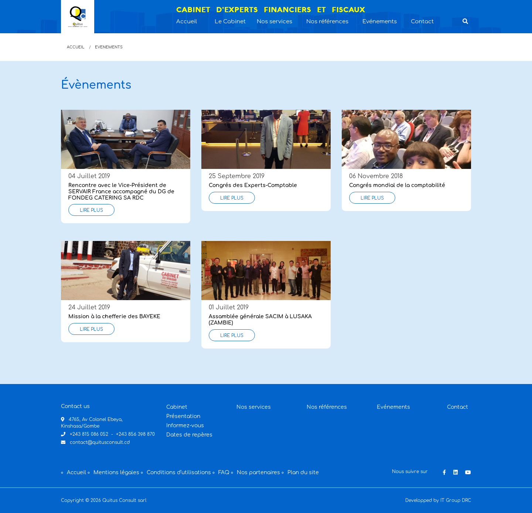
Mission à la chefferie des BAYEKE (114, 316)
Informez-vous (185, 425)
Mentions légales (116, 472)
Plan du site (303, 472)
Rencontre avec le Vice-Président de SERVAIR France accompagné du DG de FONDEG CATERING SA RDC (121, 192)
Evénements (393, 407)
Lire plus (91, 210)
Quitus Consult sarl (124, 500)
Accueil (75, 47)
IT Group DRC (455, 500)
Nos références (327, 407)
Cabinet (176, 407)
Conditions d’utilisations (179, 472)
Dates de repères (189, 435)
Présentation (183, 416)
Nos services (253, 407)
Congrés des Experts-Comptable (253, 185)
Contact (457, 407)
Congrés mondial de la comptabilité (397, 185)
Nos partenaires (258, 472)
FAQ (223, 472)
